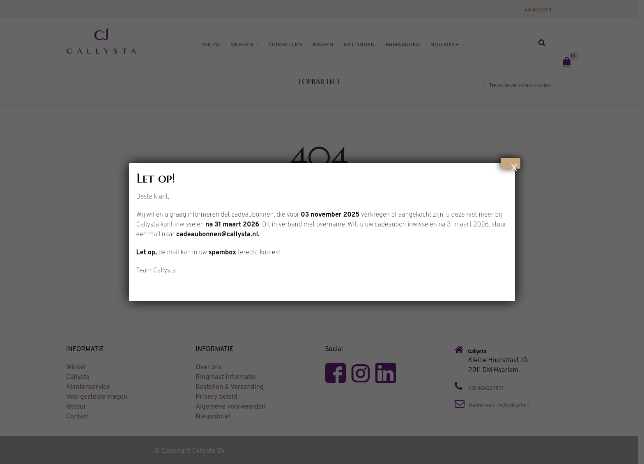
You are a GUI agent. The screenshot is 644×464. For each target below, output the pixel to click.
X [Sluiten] (514, 165)
